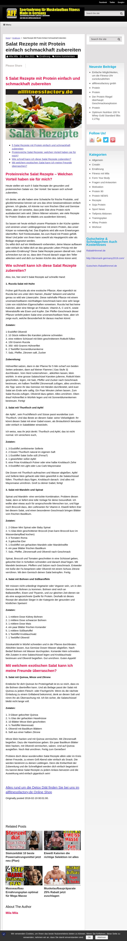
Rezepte (96, 200)
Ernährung (16, 38)
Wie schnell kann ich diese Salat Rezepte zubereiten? (41, 159)
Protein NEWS (100, 195)
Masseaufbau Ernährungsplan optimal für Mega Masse (23, 889)
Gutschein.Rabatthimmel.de (101, 265)
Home (8, 38)
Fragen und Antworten (104, 182)
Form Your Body (101, 177)
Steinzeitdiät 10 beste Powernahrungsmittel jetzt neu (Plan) (24, 856)
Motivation (97, 186)
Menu (8, 24)
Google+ (121, 2)
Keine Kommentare (65, 56)
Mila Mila (13, 56)
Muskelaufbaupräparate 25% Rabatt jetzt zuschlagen (61, 889)
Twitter (112, 2)
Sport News (98, 209)
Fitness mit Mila (100, 173)
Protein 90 (97, 191)
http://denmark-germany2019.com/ (105, 258)
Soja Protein (99, 204)
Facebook (103, 2)
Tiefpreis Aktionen (102, 213)
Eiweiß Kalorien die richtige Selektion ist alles (60, 855)
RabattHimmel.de (96, 250)
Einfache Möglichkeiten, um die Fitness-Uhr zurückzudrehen (105, 75)
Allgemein (97, 160)
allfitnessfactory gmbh (104, 83)
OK (89, 937)
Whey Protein (99, 222)
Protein (96, 87)
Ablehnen (101, 937)
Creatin (96, 164)
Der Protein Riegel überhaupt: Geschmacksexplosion (104, 100)
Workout (96, 227)
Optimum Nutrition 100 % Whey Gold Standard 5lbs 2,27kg (106, 115)
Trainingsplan (99, 218)
